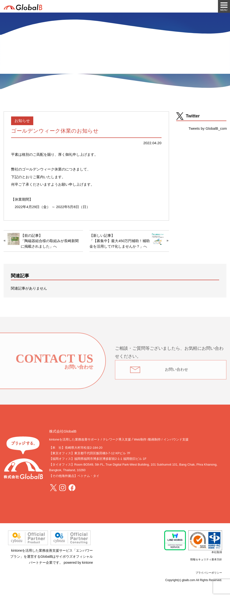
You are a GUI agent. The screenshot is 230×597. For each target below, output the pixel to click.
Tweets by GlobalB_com (207, 128)
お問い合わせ (176, 372)
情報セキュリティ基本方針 (206, 559)
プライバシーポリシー (209, 572)
